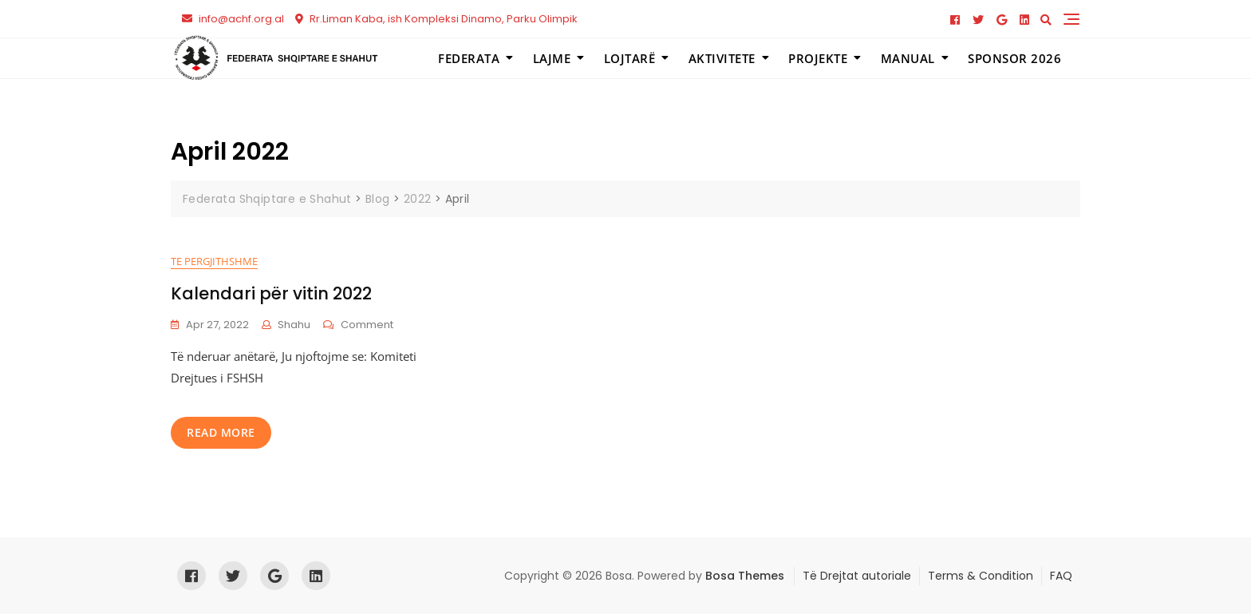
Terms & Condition (980, 576)
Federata (468, 58)
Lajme (552, 58)
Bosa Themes (744, 576)
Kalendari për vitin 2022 (271, 293)
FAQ (1061, 576)
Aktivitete (722, 58)
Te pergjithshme (214, 261)
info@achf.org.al (233, 18)
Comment (367, 324)
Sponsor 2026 (1014, 58)
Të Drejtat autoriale (857, 576)
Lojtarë (630, 58)
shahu (294, 324)
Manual (908, 58)
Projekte (817, 58)
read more (221, 432)
